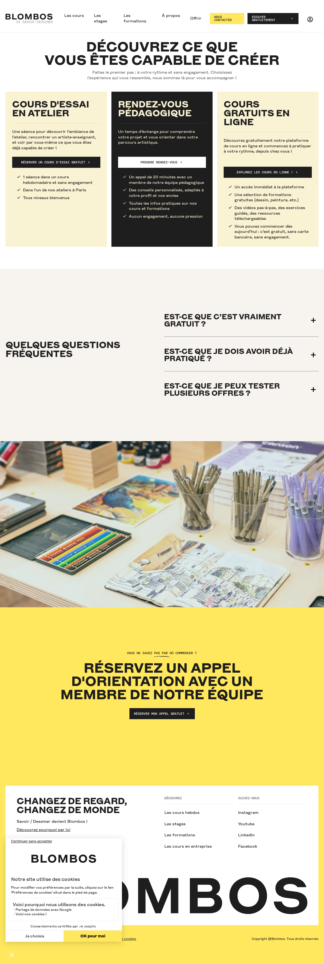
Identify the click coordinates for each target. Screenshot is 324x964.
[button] (74, 16)
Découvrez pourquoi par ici (43, 829)
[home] (29, 18)
